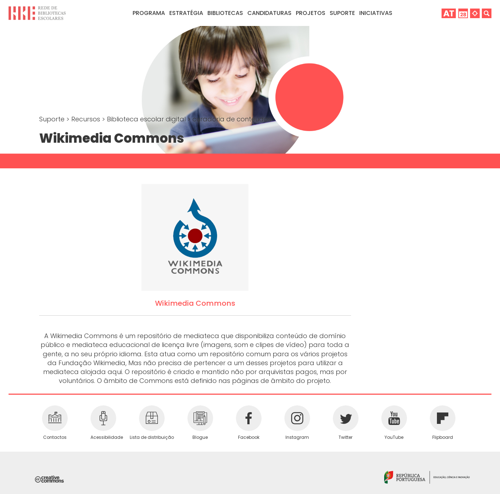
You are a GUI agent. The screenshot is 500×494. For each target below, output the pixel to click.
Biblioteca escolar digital (147, 119)
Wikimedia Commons (195, 303)
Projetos (310, 13)
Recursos (86, 119)
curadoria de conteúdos (231, 119)
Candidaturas (269, 13)
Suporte (52, 119)
